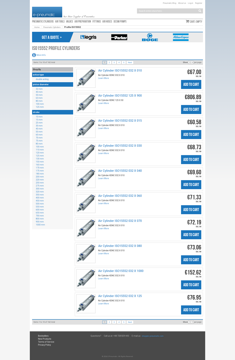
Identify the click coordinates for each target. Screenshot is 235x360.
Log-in (190, 3)
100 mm (40, 104)
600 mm (40, 209)
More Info (41, 55)
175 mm (40, 171)
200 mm (40, 177)
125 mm (40, 107)
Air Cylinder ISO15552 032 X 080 (120, 246)
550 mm (40, 207)
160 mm (40, 165)
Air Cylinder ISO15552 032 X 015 (120, 120)
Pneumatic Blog (169, 3)
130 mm (40, 159)
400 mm (40, 197)
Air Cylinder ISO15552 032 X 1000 (120, 271)
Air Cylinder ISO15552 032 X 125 (120, 296)
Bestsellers (43, 336)
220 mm (40, 179)
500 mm (40, 203)
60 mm (39, 135)
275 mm (40, 185)
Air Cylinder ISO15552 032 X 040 (120, 170)
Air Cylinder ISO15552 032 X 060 (120, 196)
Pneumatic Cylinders (52, 27)
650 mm (40, 213)
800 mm (40, 219)
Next (130, 62)
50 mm (39, 95)
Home (37, 27)
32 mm (39, 89)
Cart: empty (196, 21)
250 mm (40, 183)
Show (185, 62)
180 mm (40, 173)
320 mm (40, 191)
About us (182, 3)
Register (198, 3)
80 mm (39, 101)
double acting (42, 79)
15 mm (39, 119)
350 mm (40, 195)
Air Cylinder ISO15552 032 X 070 (120, 221)
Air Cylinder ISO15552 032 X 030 (120, 145)
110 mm (40, 149)
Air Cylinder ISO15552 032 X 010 (120, 70)
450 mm (40, 201)
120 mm (40, 153)
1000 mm (40, 225)
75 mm (39, 141)
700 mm (40, 215)
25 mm (39, 123)
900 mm (40, 221)
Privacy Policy (44, 345)
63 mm (39, 98)
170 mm (40, 167)
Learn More (103, 78)
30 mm (39, 125)
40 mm (39, 92)
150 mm (40, 161)
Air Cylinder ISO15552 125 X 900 (120, 95)
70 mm (39, 137)
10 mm (39, 117)
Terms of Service (46, 342)
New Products (44, 339)
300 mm (40, 189)
